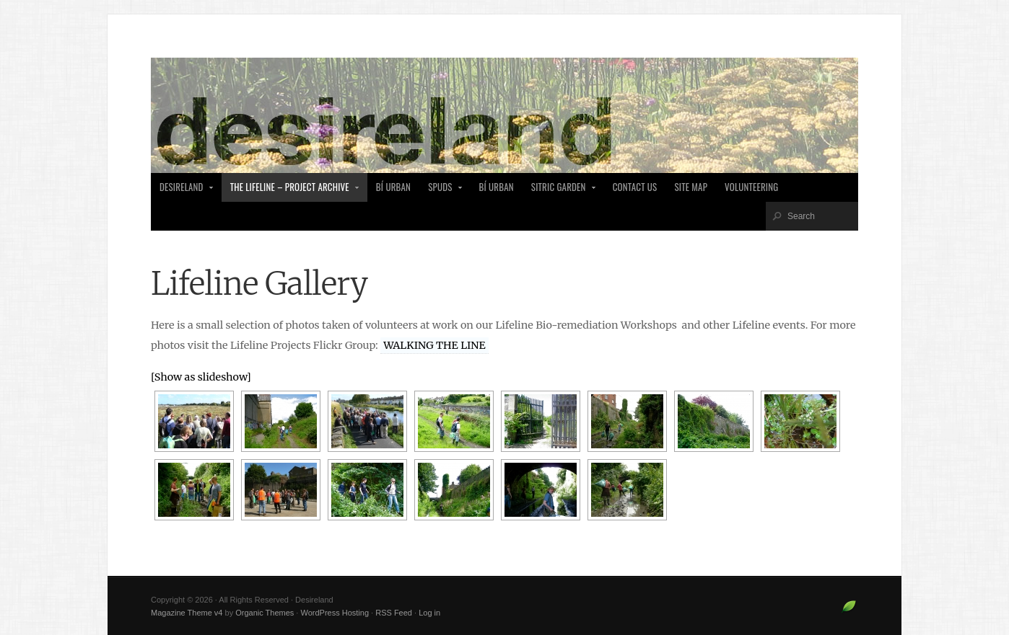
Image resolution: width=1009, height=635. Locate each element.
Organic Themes (264, 612)
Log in (429, 612)
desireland (182, 191)
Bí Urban (393, 187)
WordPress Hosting (334, 612)
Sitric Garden (560, 191)
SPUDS (441, 191)
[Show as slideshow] (201, 376)
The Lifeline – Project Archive (291, 191)
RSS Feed (393, 612)
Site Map (690, 187)
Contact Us (635, 187)
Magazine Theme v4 (186, 612)
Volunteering (751, 187)
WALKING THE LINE (434, 345)
